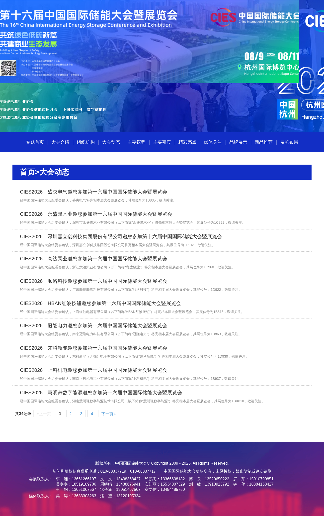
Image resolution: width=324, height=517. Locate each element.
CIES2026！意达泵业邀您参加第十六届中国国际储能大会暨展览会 (93, 258)
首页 (27, 172)
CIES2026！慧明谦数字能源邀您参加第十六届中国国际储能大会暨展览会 (101, 392)
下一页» (108, 414)
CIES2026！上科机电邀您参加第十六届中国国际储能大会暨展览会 (93, 370)
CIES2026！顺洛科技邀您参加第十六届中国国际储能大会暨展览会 (93, 281)
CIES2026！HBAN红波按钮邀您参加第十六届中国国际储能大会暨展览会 (100, 303)
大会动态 (111, 142)
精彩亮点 (187, 142)
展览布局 (289, 142)
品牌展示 (238, 142)
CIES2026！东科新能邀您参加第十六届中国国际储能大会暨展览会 (93, 348)
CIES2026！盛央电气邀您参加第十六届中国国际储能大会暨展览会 (93, 192)
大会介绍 (60, 142)
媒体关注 (213, 142)
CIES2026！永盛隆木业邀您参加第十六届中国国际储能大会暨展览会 (96, 214)
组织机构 (86, 142)
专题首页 (35, 142)
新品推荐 (264, 142)
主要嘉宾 (162, 142)
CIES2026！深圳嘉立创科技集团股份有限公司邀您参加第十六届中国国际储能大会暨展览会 (121, 236)
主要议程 (137, 142)
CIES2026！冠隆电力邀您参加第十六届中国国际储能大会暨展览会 (93, 325)
